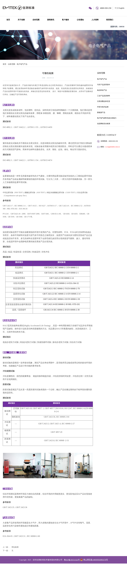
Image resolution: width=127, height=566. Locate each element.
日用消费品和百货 (103, 101)
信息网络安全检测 (103, 124)
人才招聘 (95, 20)
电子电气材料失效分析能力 (106, 118)
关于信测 (21, 20)
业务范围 (35, 20)
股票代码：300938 (117, 27)
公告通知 (80, 20)
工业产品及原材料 (103, 96)
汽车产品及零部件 (103, 85)
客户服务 (65, 20)
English (121, 8)
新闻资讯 (50, 20)
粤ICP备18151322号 (72, 560)
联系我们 (109, 20)
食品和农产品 (102, 90)
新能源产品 (101, 112)
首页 (8, 20)
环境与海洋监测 (102, 107)
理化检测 (15, 547)
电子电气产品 (100, 46)
